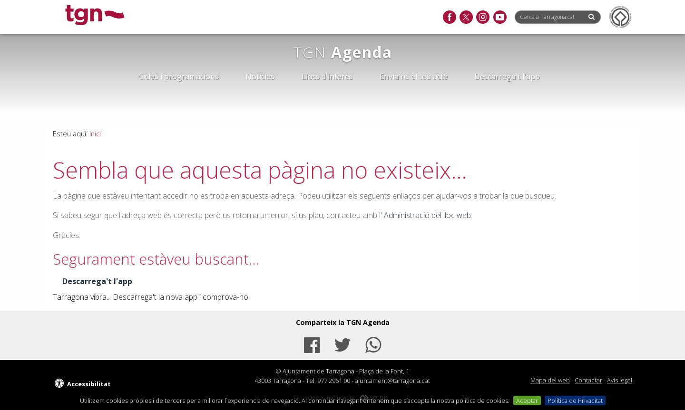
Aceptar (527, 400)
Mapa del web (550, 380)
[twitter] (466, 18)
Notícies (259, 76)
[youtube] (500, 18)
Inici (95, 133)
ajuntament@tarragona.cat (392, 380)
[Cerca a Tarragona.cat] (551, 17)
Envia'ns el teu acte (414, 76)
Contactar (588, 380)
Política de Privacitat (575, 400)
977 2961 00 (333, 380)
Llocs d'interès (327, 76)
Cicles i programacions (178, 76)
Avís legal (619, 380)
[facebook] (449, 18)
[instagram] (482, 18)
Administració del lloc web (427, 215)
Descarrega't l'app (507, 76)
